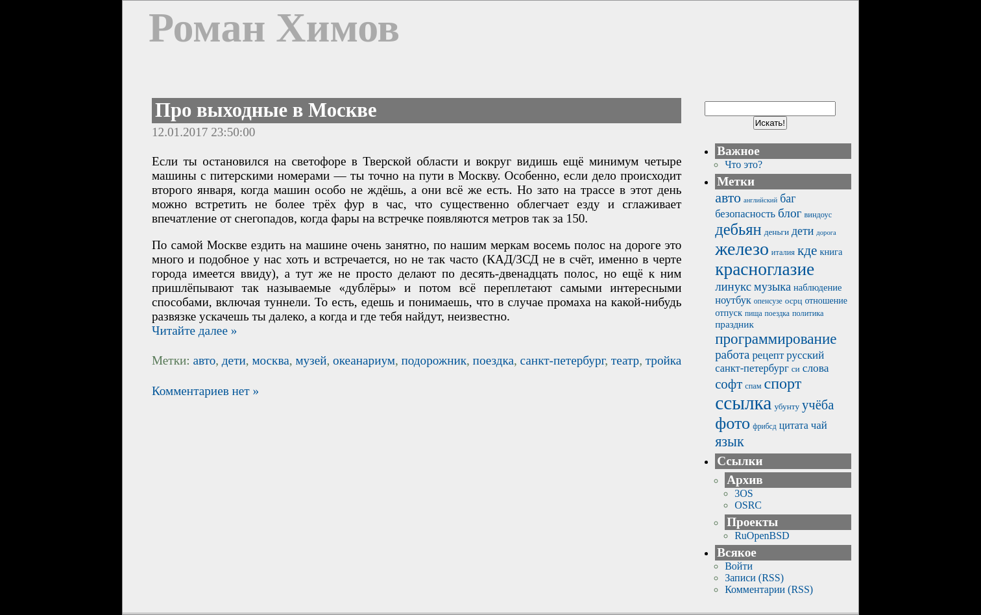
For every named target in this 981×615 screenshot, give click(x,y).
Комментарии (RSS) (769, 589)
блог (789, 213)
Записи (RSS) (754, 577)
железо (742, 249)
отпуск (728, 313)
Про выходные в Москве (266, 110)
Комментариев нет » (205, 391)
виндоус (818, 214)
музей (310, 360)
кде (807, 250)
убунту (786, 406)
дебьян (738, 229)
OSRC (748, 505)
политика (808, 313)
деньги (776, 232)
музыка (772, 286)
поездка (493, 360)
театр (625, 360)
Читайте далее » (194, 330)
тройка (664, 360)
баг (787, 198)
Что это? (743, 164)
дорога (826, 232)
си (796, 369)
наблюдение (817, 287)
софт (728, 384)
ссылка (743, 402)
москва (270, 360)
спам (753, 386)
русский (805, 355)
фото (732, 423)
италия (783, 252)
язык (729, 441)
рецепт (768, 355)
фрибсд (765, 426)
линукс (733, 286)
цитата (793, 425)
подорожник (434, 360)
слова (816, 368)
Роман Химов (274, 28)
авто (204, 360)
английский (760, 200)
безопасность (745, 214)
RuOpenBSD (761, 535)
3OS (743, 493)
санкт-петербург (562, 360)
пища (753, 313)
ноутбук (733, 300)
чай (819, 425)
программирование (775, 338)
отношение (826, 301)
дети (234, 360)
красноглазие (764, 269)
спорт (783, 383)
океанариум (364, 360)
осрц (794, 301)
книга (830, 252)
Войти (739, 566)
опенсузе (768, 301)
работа (732, 354)
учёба (818, 405)
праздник (734, 324)
